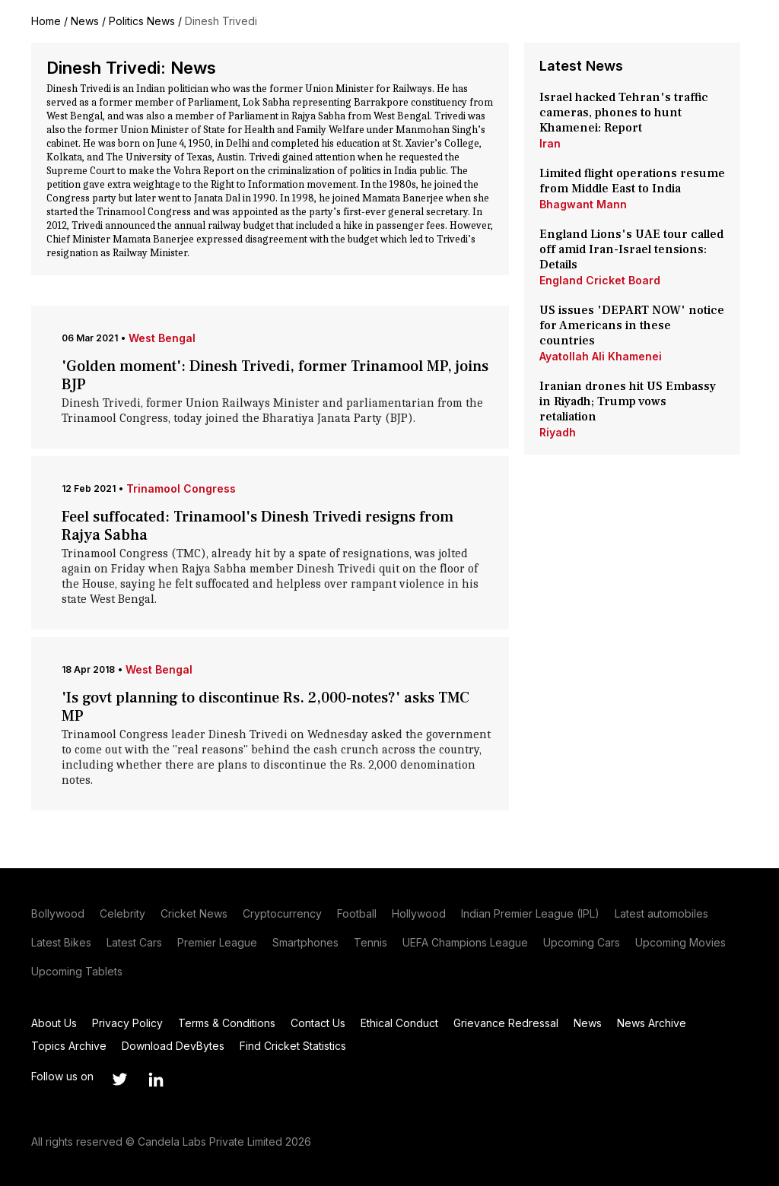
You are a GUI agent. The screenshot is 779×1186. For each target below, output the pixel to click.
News (85, 20)
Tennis (370, 942)
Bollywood (57, 913)
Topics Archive (69, 1045)
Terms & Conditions (226, 1022)
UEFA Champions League (465, 942)
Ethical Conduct (399, 1022)
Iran (550, 143)
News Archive (651, 1022)
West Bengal (162, 337)
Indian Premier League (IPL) (530, 913)
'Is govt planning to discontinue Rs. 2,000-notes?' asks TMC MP (265, 707)
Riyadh (557, 432)
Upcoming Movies (680, 942)
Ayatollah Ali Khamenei (600, 356)
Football (357, 913)
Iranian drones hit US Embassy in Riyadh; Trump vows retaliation (627, 401)
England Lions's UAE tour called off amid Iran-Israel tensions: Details (631, 249)
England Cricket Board (599, 280)
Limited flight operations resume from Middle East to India (632, 181)
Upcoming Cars (581, 942)
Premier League (217, 942)
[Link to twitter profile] (119, 1079)
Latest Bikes (61, 942)
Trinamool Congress (181, 488)
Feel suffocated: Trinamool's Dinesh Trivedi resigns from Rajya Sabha (257, 526)
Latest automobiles (661, 913)
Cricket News (194, 913)
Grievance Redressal (505, 1022)
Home (46, 20)
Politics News (142, 20)
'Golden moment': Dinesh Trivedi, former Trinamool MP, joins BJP (275, 375)
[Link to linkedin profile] (156, 1079)
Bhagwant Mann (583, 204)
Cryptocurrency (282, 913)
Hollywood (419, 913)
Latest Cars (134, 942)
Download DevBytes (173, 1045)
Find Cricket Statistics (293, 1045)
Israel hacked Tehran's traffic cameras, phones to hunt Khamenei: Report (623, 112)
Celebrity (122, 913)
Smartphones (305, 942)
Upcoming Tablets (76, 971)
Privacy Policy (127, 1022)
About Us (54, 1022)
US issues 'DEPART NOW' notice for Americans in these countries (631, 325)
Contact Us (318, 1022)
